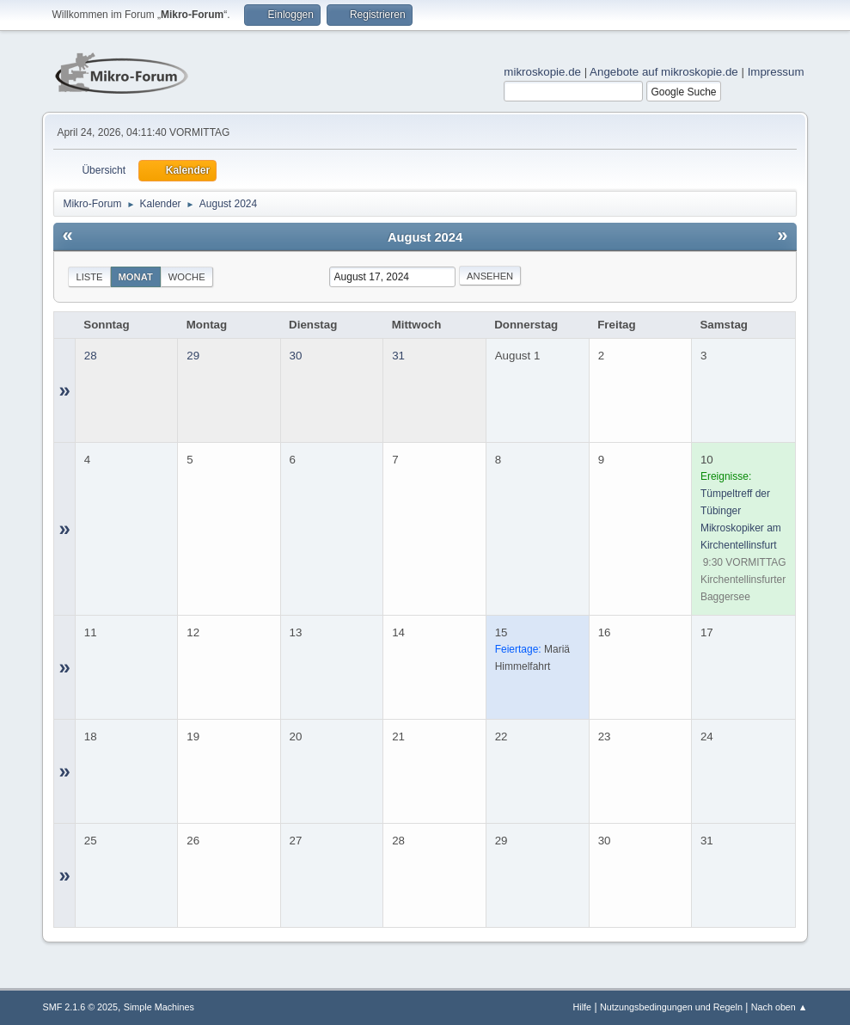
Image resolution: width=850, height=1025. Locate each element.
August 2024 (425, 237)
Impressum (776, 71)
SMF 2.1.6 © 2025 (80, 1007)
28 (90, 355)
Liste (89, 277)
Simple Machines (159, 1007)
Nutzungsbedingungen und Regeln (671, 1007)
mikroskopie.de (542, 71)
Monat (136, 277)
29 (193, 355)
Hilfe (582, 1007)
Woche (186, 277)
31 (398, 355)
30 (296, 355)
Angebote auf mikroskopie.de (664, 71)
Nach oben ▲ (779, 1007)
